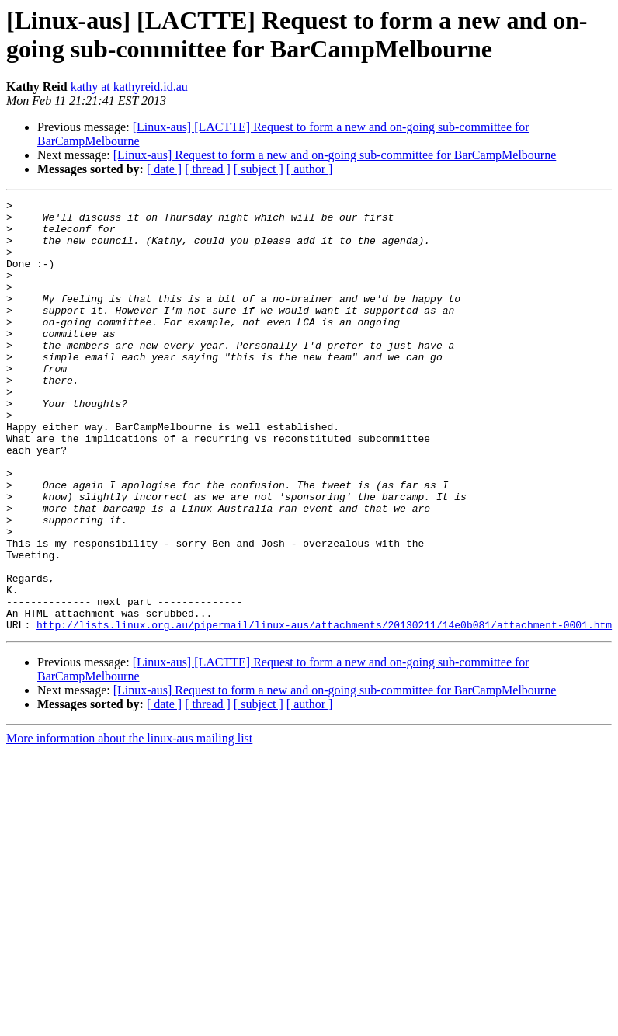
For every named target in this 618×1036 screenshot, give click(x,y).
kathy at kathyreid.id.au (129, 86)
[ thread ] (208, 169)
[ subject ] (258, 169)
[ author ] (309, 169)
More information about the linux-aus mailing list (129, 824)
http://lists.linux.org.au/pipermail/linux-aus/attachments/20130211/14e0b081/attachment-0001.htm (324, 711)
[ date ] (164, 169)
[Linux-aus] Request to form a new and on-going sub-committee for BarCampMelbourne (335, 155)
